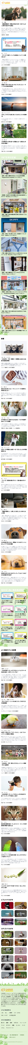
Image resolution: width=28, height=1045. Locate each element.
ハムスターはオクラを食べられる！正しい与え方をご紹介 (13, 886)
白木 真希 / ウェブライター (6, 742)
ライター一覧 (4, 1037)
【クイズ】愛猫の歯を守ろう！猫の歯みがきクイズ (13, 481)
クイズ (5, 53)
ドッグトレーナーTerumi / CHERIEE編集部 (9, 711)
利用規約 (22, 1035)
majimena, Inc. (20, 1041)
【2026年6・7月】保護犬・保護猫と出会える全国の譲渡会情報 (13, 360)
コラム (8, 418)
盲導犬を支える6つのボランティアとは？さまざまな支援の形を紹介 (13, 574)
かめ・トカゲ (4, 1015)
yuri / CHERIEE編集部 (5, 64)
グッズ (2, 1025)
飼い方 (5, 82)
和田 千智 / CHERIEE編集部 (6, 151)
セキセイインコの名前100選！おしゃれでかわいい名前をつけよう (13, 855)
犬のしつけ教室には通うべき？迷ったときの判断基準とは (14, 450)
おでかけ (5, 761)
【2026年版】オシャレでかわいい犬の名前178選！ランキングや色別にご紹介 (13, 795)
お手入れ (16, 1022)
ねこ (2, 53)
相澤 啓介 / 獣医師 (5, 34)
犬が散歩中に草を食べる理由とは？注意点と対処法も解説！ (13, 142)
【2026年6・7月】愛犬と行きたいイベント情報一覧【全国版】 (13, 764)
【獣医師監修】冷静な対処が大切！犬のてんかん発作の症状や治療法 (13, 25)
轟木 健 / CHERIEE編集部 (6, 121)
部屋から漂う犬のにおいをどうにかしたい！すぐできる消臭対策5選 (13, 85)
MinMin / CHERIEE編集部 (6, 94)
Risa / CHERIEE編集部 (5, 833)
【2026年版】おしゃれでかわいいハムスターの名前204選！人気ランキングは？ (13, 671)
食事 (11, 1022)
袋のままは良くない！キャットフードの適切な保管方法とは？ (13, 389)
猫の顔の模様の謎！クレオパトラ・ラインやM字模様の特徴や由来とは (14, 824)
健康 (5, 22)
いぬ (2, 82)
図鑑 (13, 1025)
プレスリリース (9, 1028)
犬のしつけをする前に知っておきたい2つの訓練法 (13, 115)
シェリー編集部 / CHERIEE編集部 (8, 367)
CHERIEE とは (4, 1035)
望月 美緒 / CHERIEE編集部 (6, 459)
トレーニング (7, 112)
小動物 (2, 668)
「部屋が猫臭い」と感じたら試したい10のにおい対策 (13, 512)
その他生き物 (12, 1015)
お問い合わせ (12, 1037)
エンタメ (8, 357)
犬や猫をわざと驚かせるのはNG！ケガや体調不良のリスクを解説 (13, 420)
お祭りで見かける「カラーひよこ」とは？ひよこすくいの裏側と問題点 (13, 733)
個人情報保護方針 (14, 1035)
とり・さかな (4, 730)
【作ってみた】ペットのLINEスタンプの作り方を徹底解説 (13, 702)
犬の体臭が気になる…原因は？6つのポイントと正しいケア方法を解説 (13, 543)
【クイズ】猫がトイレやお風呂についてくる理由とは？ (13, 56)
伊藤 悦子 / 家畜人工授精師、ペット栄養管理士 (10, 428)
